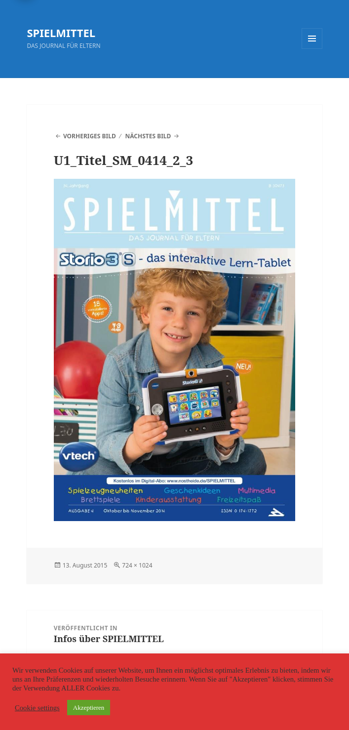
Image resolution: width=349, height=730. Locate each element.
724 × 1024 (137, 565)
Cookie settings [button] (37, 708)
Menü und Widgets (312, 48)
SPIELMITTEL (61, 32)
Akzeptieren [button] (89, 707)
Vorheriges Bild (89, 136)
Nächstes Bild (148, 136)
